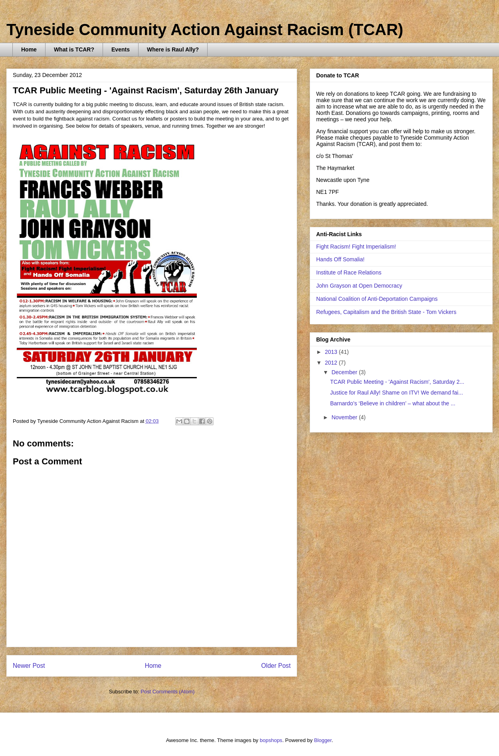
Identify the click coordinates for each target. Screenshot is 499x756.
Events (120, 49)
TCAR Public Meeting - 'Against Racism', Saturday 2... (397, 382)
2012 (332, 362)
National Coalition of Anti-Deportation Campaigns (377, 299)
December (344, 372)
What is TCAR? (74, 49)
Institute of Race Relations (348, 272)
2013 (332, 352)
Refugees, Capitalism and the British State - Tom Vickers (386, 312)
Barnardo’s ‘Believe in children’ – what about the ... (392, 403)
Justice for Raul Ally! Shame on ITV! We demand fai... (396, 392)
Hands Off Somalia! (340, 259)
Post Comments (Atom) (167, 692)
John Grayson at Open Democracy (359, 285)
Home (29, 49)
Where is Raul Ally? (173, 49)
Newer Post (29, 665)
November (344, 417)
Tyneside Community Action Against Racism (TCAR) (204, 29)
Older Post (276, 665)
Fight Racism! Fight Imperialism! (356, 246)
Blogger (323, 740)
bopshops (271, 740)
